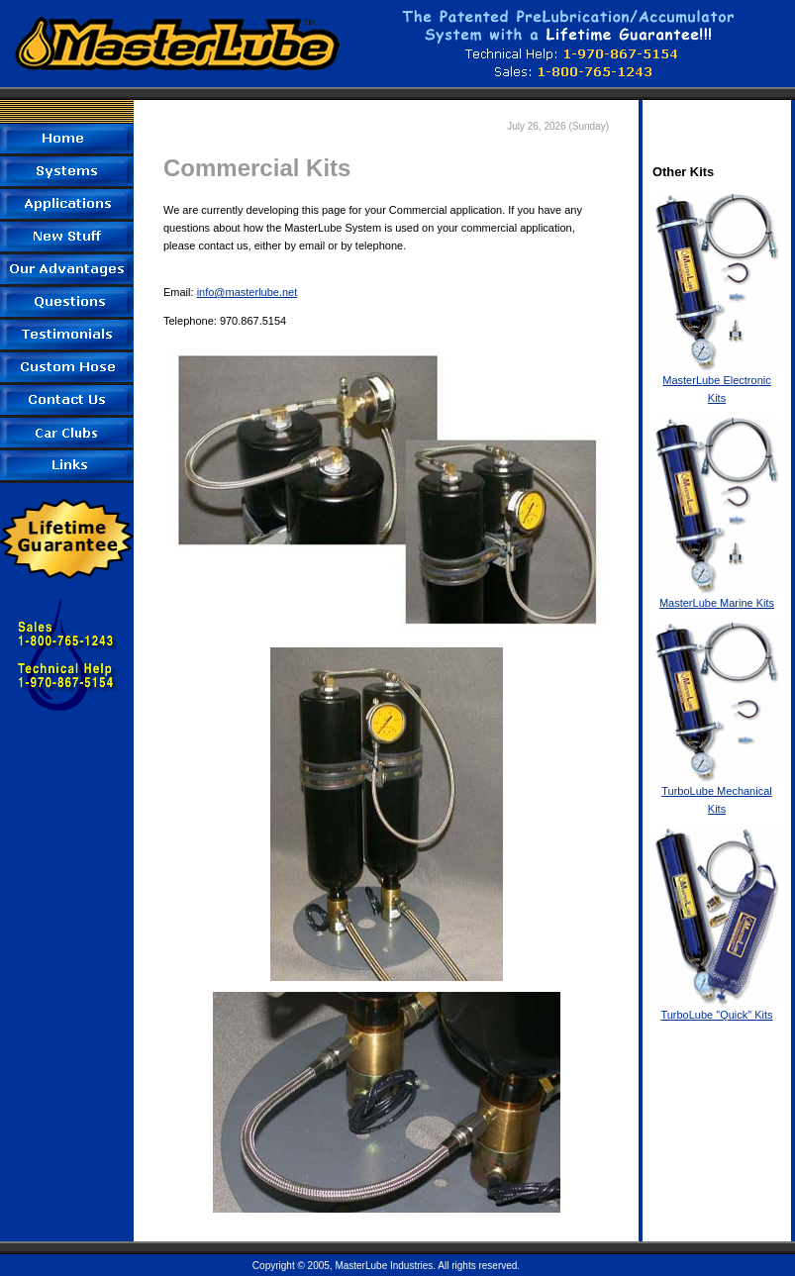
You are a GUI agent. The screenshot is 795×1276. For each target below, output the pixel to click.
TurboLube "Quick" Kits (717, 1008)
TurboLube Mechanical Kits (717, 793)
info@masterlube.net (247, 292)
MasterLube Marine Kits (717, 596)
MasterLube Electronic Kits (717, 382)
